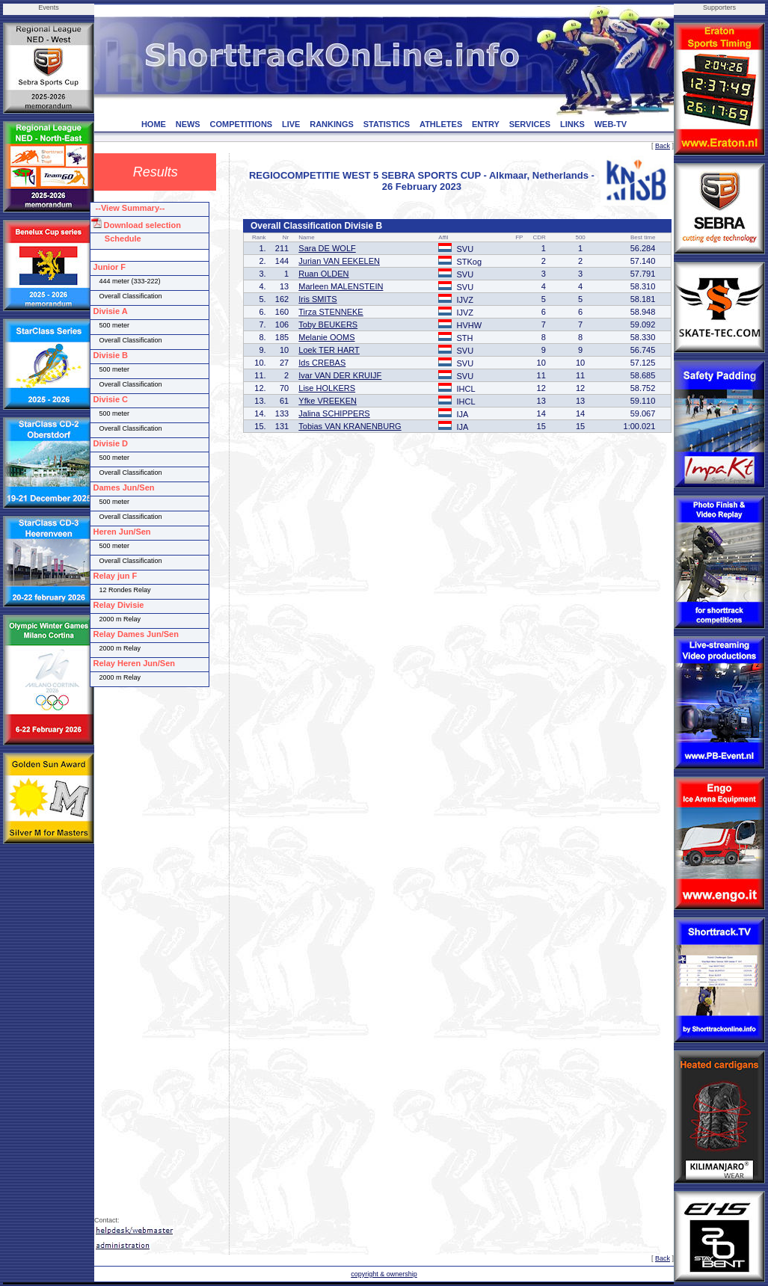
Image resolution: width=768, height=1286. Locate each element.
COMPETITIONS (240, 124)
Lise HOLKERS (326, 388)
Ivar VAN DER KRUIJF (339, 375)
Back (662, 146)
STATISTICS (387, 124)
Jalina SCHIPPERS (333, 413)
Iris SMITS (317, 299)
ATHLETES (441, 124)
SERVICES (529, 124)
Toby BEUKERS (327, 324)
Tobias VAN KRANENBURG (349, 426)
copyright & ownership (384, 1274)
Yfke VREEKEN (327, 400)
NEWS (188, 124)
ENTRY (486, 124)
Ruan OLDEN (323, 273)
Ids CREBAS (321, 362)
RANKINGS (332, 124)
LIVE (291, 124)
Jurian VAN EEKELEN (339, 260)
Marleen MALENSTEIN (340, 286)
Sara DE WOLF (326, 248)
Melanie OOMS (326, 337)
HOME (153, 124)
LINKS (572, 124)
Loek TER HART (329, 349)
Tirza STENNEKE (330, 311)
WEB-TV (611, 124)
